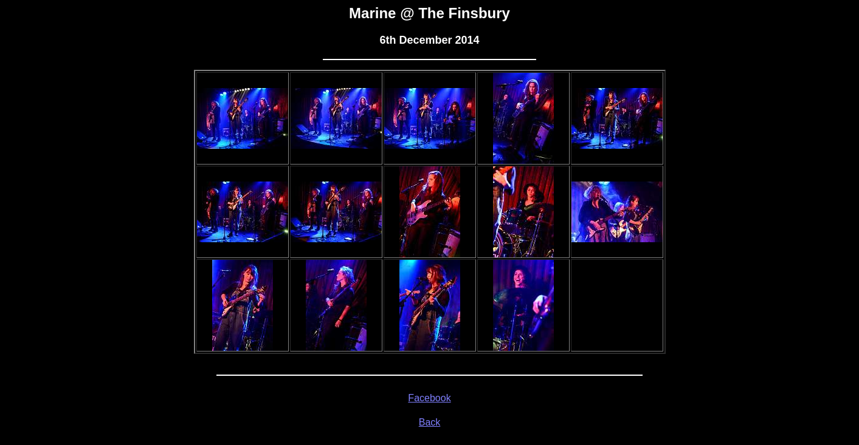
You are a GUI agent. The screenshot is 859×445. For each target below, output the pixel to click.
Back (430, 422)
